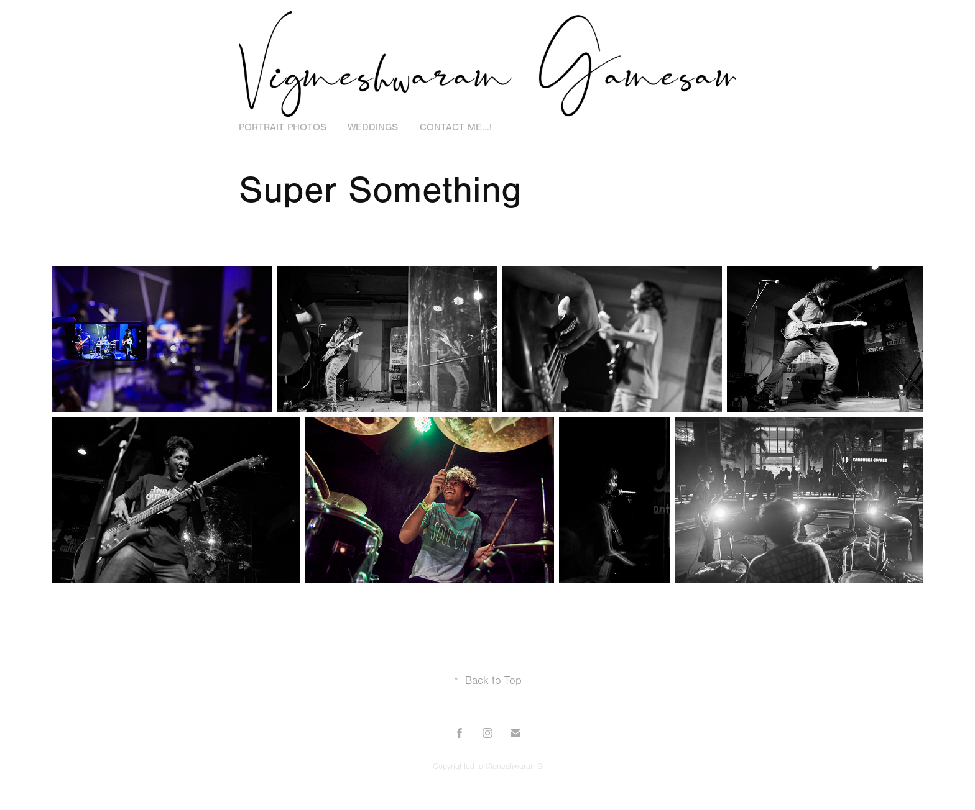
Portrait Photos (282, 127)
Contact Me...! (456, 127)
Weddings (373, 127)
